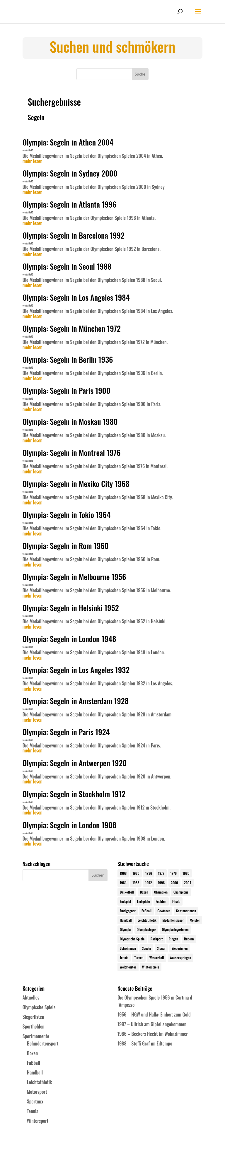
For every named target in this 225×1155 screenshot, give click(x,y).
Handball (35, 1072)
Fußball (33, 1062)
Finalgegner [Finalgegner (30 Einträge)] (128, 910)
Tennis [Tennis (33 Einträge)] (124, 957)
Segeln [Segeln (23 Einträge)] (146, 948)
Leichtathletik (39, 1082)
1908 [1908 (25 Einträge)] (123, 873)
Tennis (32, 1111)
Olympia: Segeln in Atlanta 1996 (70, 204)
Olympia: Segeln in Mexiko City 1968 (76, 483)
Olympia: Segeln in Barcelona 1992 (74, 235)
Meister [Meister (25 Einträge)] (195, 920)
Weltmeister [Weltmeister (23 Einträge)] (128, 966)
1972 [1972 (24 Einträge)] (161, 873)
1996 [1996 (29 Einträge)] (161, 882)
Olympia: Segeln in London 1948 (69, 638)
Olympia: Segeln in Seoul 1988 (67, 266)
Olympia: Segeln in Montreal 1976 (72, 452)
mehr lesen (32, 161)
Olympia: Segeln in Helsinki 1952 (71, 607)
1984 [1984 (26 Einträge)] (123, 882)
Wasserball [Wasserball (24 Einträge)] (156, 957)
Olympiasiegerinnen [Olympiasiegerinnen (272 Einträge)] (175, 929)
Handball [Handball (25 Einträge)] (126, 920)
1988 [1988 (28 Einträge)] (135, 882)
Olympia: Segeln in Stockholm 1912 (74, 794)
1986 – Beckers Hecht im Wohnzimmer (152, 1033)
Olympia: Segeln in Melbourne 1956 (74, 576)
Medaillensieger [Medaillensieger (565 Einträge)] (173, 920)
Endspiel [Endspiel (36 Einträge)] (125, 901)
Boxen (32, 1053)
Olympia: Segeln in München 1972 (72, 328)
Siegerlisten (33, 1016)
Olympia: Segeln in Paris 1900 (66, 390)
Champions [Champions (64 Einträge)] (180, 891)
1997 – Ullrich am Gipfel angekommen (151, 1024)
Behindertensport (43, 1043)
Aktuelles (31, 997)
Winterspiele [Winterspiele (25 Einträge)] (150, 966)
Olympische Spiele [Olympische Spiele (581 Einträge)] (132, 938)
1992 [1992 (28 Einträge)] (148, 882)
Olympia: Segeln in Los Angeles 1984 (76, 297)
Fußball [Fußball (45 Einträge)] (146, 910)
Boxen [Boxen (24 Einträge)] (144, 891)
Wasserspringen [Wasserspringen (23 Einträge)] (180, 957)
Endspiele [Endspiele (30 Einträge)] (143, 901)
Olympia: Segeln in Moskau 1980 (70, 421)
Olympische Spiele (39, 1007)
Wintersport (37, 1120)
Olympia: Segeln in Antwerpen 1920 (75, 763)
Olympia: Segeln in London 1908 (69, 825)
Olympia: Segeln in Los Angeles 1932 (76, 669)
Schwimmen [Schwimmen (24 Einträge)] (128, 948)
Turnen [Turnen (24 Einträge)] (138, 957)
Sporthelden (34, 1026)
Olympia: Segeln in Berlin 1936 (68, 359)
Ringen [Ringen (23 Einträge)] (173, 938)
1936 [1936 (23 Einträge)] (148, 873)
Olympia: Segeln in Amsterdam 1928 (76, 700)
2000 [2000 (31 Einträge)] (174, 882)
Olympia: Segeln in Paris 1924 (66, 732)
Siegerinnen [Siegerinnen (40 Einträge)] (180, 948)
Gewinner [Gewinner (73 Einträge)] (163, 910)
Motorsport (37, 1091)
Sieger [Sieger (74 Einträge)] (161, 948)
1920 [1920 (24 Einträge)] (136, 873)
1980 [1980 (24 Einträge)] (186, 873)
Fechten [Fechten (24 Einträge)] (161, 901)
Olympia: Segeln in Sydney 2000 (70, 173)
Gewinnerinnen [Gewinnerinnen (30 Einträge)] (186, 910)
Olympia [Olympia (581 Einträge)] (125, 929)
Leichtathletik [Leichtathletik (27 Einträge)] (147, 920)
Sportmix (35, 1101)
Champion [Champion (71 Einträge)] (161, 891)
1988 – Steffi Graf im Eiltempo (144, 1043)
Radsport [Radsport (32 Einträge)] (157, 938)
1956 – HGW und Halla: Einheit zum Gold (154, 1014)
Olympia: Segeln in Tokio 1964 (66, 514)
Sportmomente (36, 1036)
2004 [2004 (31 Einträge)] (187, 882)
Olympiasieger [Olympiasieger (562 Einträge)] (146, 929)
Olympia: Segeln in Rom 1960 (66, 545)
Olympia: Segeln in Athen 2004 (68, 142)
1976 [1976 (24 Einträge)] (173, 873)
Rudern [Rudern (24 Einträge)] (189, 938)
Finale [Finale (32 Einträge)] (176, 901)
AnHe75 (29, 150)
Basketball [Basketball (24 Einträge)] (127, 891)
